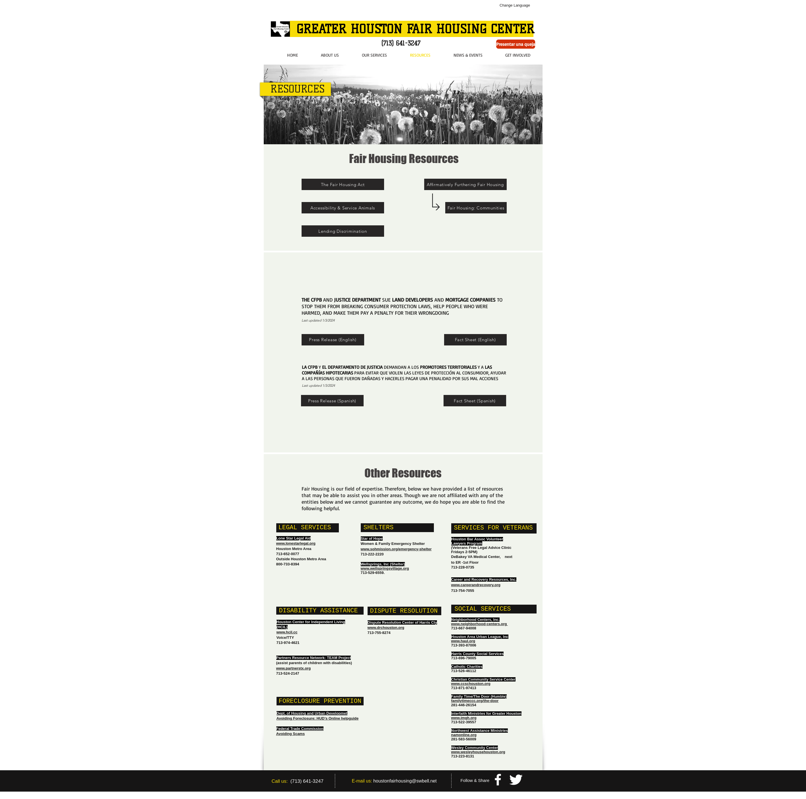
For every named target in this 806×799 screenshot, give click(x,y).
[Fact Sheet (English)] (475, 339)
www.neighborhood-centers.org (479, 624)
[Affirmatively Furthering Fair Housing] (465, 184)
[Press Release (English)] (333, 339)
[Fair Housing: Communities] (476, 207)
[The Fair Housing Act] (343, 184)
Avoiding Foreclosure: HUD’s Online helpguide (318, 718)
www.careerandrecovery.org (475, 585)
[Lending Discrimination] (343, 231)
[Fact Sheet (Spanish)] (475, 400)
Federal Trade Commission (299, 728)
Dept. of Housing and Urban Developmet (312, 713)
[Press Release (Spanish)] (332, 400)
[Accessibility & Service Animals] (343, 207)
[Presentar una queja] (515, 44)
